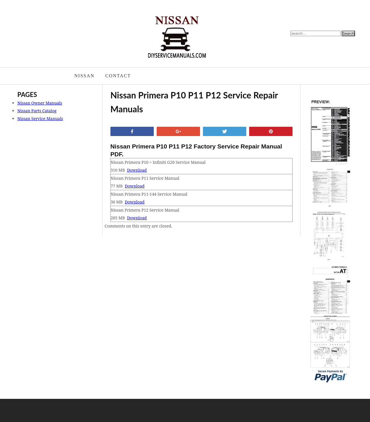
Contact (118, 75)
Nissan (84, 75)
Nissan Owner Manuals (39, 103)
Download (137, 170)
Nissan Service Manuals (40, 118)
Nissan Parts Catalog (36, 110)
